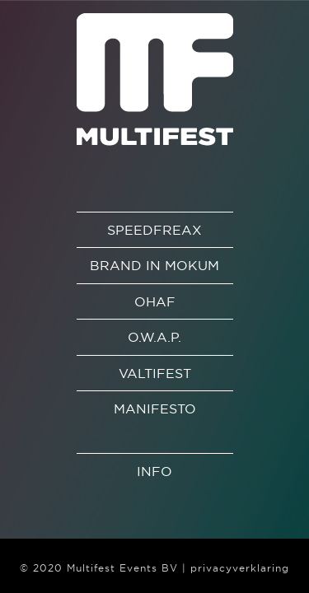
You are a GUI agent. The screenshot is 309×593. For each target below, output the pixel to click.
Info (154, 471)
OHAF (155, 301)
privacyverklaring (239, 568)
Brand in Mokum (154, 265)
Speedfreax (154, 229)
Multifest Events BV (122, 568)
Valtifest (155, 373)
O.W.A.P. (154, 336)
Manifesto (155, 408)
